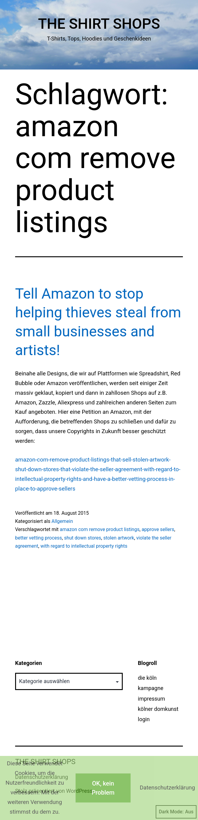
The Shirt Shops (99, 23)
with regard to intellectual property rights (84, 546)
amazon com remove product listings (100, 529)
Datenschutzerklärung (167, 787)
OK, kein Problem (103, 788)
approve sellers (158, 529)
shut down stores (82, 538)
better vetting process (38, 538)
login (144, 719)
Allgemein (62, 521)
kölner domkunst (158, 709)
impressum (151, 698)
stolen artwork (118, 538)
